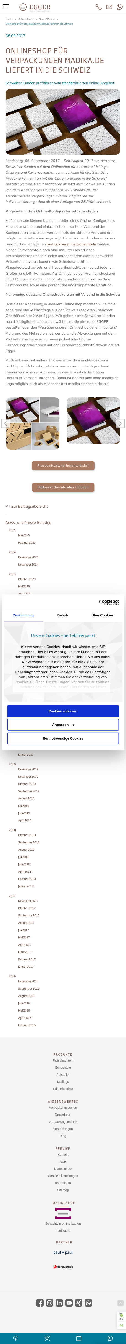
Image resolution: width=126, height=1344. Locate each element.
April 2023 (24, 593)
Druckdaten (63, 1114)
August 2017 (26, 922)
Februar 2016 (27, 1025)
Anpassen (63, 725)
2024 (12, 552)
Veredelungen (63, 1129)
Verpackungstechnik (63, 1122)
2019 (12, 764)
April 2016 (24, 1018)
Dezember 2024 (28, 557)
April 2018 (24, 871)
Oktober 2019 (27, 784)
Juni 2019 (24, 813)
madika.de (63, 1230)
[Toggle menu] (6, 6)
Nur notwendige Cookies (63, 738)
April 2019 (24, 820)
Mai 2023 (24, 586)
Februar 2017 (27, 959)
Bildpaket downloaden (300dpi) (63, 487)
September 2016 (29, 988)
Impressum (63, 1183)
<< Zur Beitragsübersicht (27, 506)
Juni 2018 (24, 864)
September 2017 (28, 915)
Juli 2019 (23, 805)
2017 (12, 896)
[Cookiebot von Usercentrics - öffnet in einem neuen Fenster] (99, 603)
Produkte (63, 1054)
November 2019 (28, 776)
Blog (63, 1136)
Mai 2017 (24, 937)
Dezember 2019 (28, 769)
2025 (12, 530)
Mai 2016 (24, 1010)
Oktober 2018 (27, 835)
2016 (12, 976)
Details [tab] (63, 615)
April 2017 (24, 944)
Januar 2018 (26, 886)
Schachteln (63, 1067)
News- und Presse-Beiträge (28, 522)
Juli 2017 (23, 930)
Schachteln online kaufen (63, 1223)
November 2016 (28, 981)
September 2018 (29, 842)
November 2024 (28, 564)
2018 (12, 830)
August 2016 (26, 996)
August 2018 (26, 849)
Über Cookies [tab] (102, 615)
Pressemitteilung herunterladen (63, 465)
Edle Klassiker (63, 1089)
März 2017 (25, 952)
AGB (63, 1161)
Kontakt (63, 1154)
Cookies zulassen (63, 711)
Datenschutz (63, 1169)
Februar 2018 (27, 879)
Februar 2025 (27, 542)
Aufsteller (62, 1074)
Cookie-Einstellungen (63, 1176)
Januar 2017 (25, 966)
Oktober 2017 (27, 908)
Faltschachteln (63, 1060)
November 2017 (28, 901)
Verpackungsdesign (63, 1107)
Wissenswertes (63, 1101)
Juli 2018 (23, 857)
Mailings (63, 1082)
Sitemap (63, 1190)
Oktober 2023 (27, 579)
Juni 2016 (24, 1003)
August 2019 (26, 798)
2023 (12, 574)
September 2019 (29, 791)
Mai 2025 (24, 535)
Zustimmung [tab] (23, 615)
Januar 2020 (26, 754)
